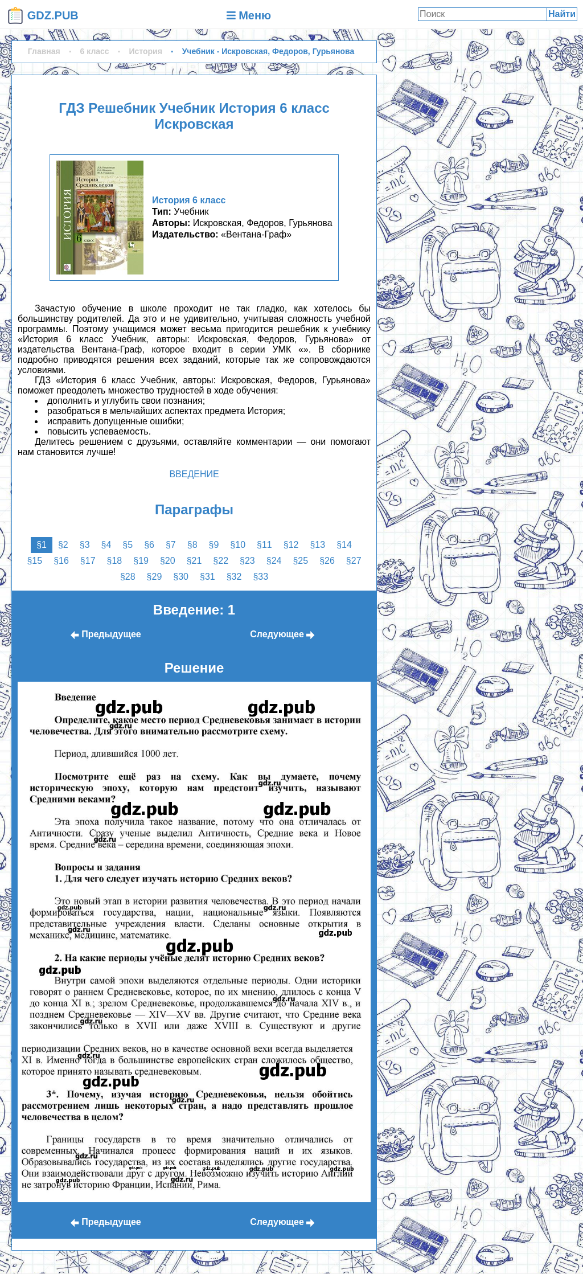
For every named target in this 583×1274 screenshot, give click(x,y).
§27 (354, 561)
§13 (317, 545)
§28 (128, 576)
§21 (194, 561)
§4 (106, 545)
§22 (220, 561)
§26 (327, 561)
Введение (194, 474)
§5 (127, 545)
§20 (167, 561)
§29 (154, 576)
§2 (63, 545)
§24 (274, 561)
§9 (214, 545)
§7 (171, 545)
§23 (247, 561)
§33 (260, 576)
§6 (149, 545)
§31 (207, 576)
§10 (237, 545)
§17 (88, 561)
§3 (85, 545)
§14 (344, 545)
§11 (264, 545)
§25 (300, 561)
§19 (141, 561)
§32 (234, 576)
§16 (61, 561)
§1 (41, 545)
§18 (114, 561)
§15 (34, 561)
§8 (192, 545)
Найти (562, 14)
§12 (291, 545)
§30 (180, 576)
